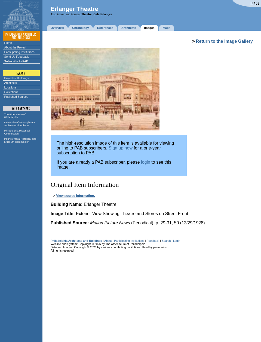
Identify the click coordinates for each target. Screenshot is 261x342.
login (145, 162)
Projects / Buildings (16, 78)
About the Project (15, 47)
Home (8, 42)
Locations (10, 87)
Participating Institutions (19, 52)
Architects (10, 82)
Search (166, 240)
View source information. (75, 196)
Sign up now (121, 148)
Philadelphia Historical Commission (17, 132)
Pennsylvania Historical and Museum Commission (20, 140)
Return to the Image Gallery (224, 41)
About (108, 240)
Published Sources (16, 96)
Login (176, 240)
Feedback (153, 240)
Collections (11, 92)
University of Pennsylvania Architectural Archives (19, 124)
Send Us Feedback (16, 56)
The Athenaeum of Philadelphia (15, 116)
